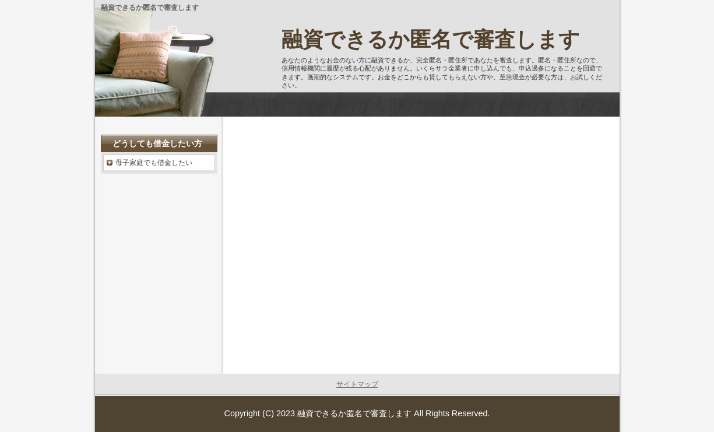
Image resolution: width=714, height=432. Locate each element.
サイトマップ (357, 384)
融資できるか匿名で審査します (431, 39)
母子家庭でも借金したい (153, 163)
